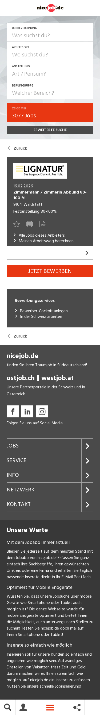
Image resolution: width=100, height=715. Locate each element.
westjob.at (57, 378)
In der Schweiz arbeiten (38, 316)
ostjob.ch (21, 378)
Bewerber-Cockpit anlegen (41, 311)
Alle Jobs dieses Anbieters (39, 235)
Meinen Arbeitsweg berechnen (43, 241)
